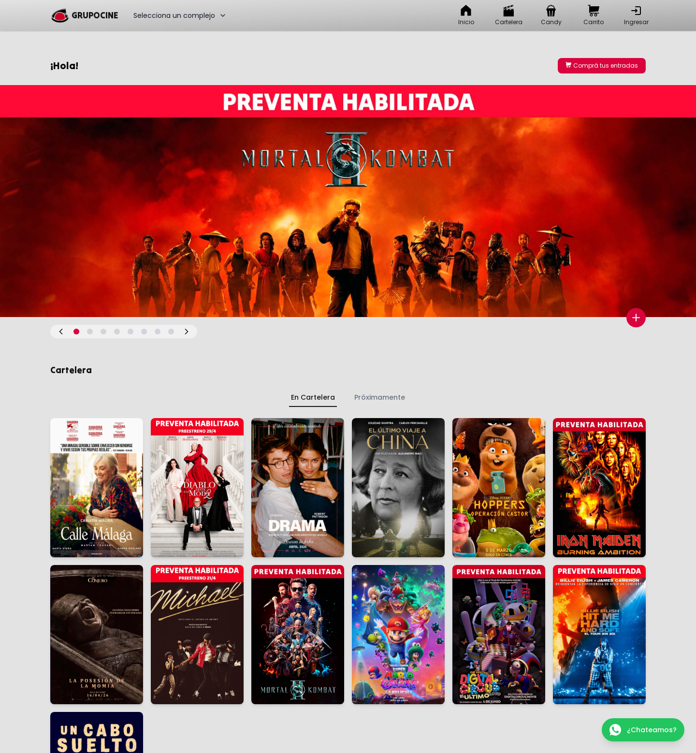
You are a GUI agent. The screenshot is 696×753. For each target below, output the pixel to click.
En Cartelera (313, 397)
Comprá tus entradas (602, 65)
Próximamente (379, 397)
